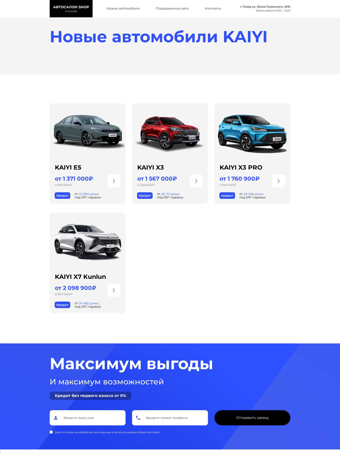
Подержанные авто (172, 8)
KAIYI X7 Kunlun (80, 276)
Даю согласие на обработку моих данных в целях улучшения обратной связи (107, 432)
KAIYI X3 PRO (241, 167)
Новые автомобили (123, 8)
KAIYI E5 (68, 167)
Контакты (213, 8)
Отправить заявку (252, 418)
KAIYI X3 (150, 167)
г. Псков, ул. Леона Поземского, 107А (265, 6)
